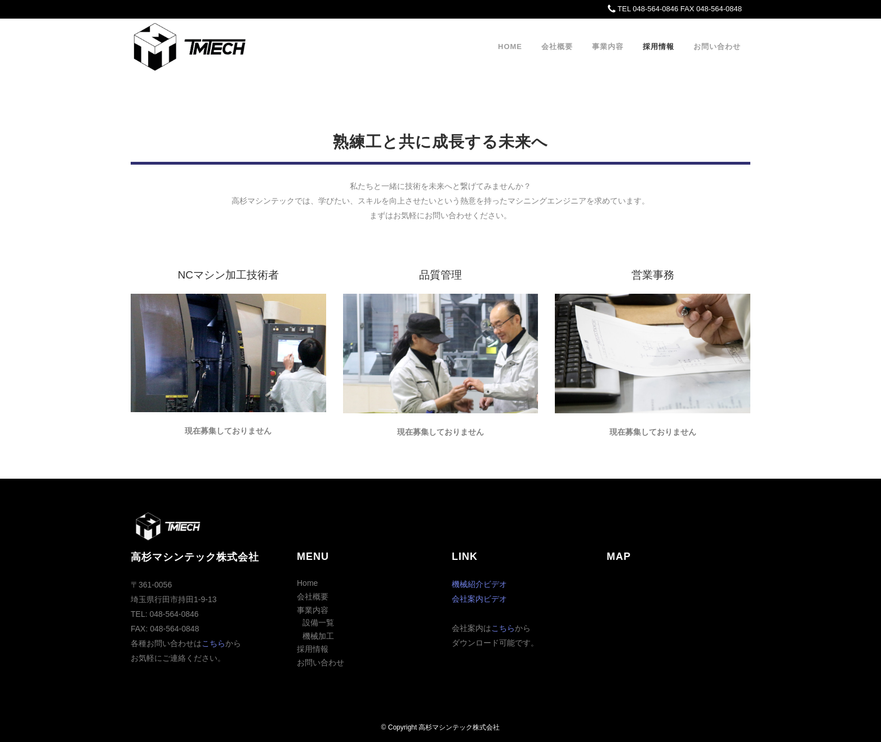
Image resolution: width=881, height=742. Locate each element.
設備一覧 (318, 622)
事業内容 (312, 610)
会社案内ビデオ (479, 598)
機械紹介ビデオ (479, 584)
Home (307, 583)
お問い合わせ (320, 662)
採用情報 (312, 648)
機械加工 (318, 636)
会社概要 (312, 596)
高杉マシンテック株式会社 (459, 727)
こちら (213, 643)
